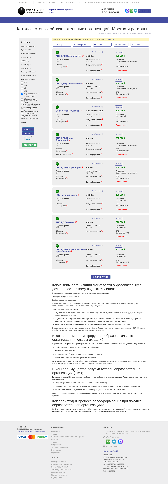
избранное (120, 45)
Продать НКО (110, 39)
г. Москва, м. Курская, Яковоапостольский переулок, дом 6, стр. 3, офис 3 (112, 2)
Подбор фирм (56, 478)
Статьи (54, 442)
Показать (26, 139)
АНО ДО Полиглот (66, 222)
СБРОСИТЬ (28, 133)
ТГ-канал (137, 45)
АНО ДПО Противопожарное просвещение (71, 250)
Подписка (30, 145)
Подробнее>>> (121, 70)
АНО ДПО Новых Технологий (65, 139)
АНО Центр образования (70, 83)
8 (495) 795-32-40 (112, 437)
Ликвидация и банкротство (61, 470)
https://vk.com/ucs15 (110, 451)
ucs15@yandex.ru (112, 446)
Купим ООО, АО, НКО (59, 467)
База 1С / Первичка (64, 154)
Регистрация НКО (58, 472)
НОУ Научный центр (67, 195)
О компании (55, 431)
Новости (54, 439)
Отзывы (54, 434)
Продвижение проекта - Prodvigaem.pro (31, 431)
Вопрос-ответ (56, 445)
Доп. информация (94, 70)
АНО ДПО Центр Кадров (69, 167)
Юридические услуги (59, 475)
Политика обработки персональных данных (67, 437)
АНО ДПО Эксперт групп (70, 56)
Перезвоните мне (144, 11)
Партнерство (56, 450)
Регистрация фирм (58, 461)
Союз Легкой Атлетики (69, 111)
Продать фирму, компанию (61, 464)
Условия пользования (59, 447)
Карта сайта (55, 453)
